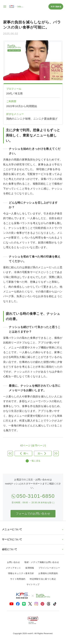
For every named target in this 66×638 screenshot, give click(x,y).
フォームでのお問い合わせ (33, 513)
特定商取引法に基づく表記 (43, 579)
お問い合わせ (13, 562)
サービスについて (33, 539)
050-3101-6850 (35, 496)
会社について (33, 549)
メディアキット (13, 568)
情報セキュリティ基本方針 (21, 573)
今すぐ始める (55, 6)
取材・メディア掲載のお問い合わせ (41, 562)
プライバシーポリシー (49, 568)
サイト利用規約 (17, 579)
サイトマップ (33, 584)
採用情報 (29, 568)
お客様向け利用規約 (48, 573)
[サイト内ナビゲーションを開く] (5, 6)
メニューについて (33, 529)
